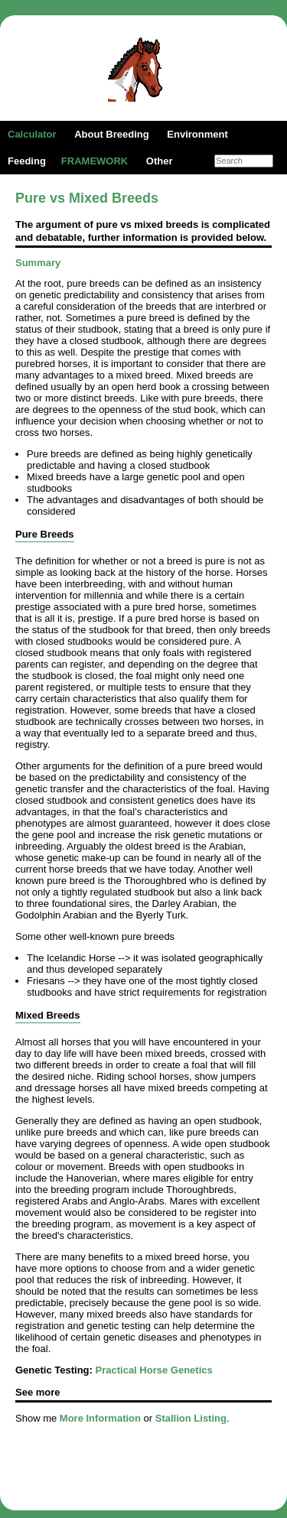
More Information (100, 1418)
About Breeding (111, 134)
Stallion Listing (191, 1418)
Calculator (32, 134)
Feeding (27, 161)
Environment (197, 134)
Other (159, 161)
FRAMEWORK (94, 161)
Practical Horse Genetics (154, 1370)
